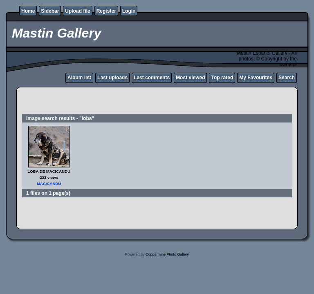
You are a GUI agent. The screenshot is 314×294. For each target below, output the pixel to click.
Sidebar (50, 11)
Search (286, 77)
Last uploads (112, 77)
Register (106, 11)
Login (129, 11)
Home (28, 11)
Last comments (152, 77)
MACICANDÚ (49, 183)
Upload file (77, 11)
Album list (79, 77)
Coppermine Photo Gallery (167, 254)
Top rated (222, 77)
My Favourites (255, 77)
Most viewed (190, 77)
